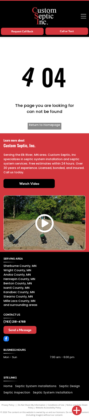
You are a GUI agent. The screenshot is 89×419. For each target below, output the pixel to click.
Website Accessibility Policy (48, 407)
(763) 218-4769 (14, 322)
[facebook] (6, 339)
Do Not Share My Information (32, 404)
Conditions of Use (56, 404)
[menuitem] (9, 386)
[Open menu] (83, 16)
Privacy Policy (7, 404)
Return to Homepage (44, 125)
